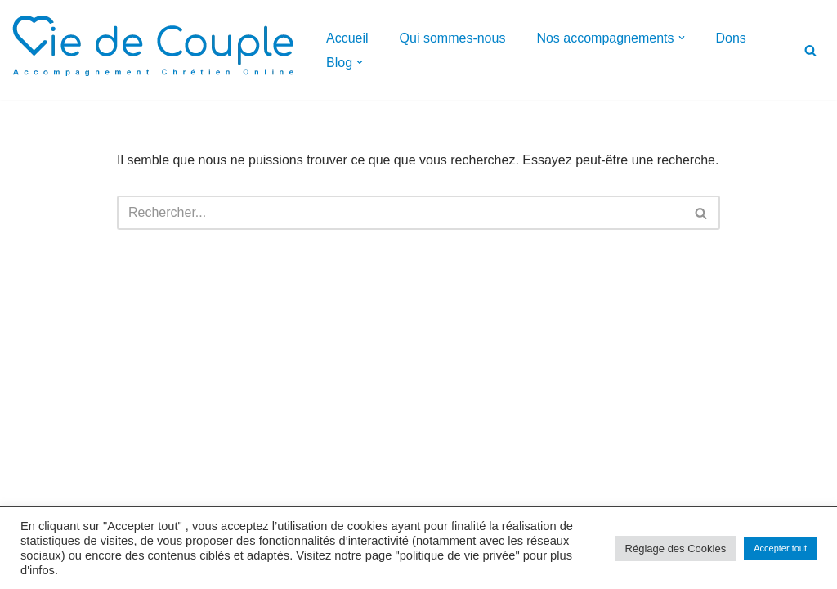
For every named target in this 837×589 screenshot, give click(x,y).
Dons (731, 38)
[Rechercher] (810, 50)
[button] (681, 37)
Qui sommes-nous (453, 38)
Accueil (347, 38)
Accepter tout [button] (780, 548)
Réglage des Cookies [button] (676, 548)
